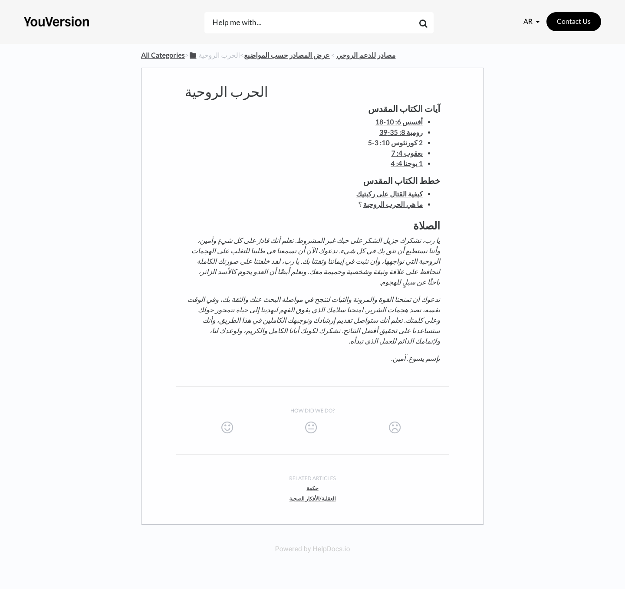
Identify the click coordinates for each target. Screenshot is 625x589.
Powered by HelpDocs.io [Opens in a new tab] (312, 549)
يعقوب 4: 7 (407, 153)
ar (528, 21)
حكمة (312, 488)
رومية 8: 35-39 (401, 132)
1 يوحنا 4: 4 (407, 164)
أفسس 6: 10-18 (399, 122)
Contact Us (574, 21)
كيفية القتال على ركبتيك (389, 194)
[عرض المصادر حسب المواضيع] (286, 55)
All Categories (163, 55)
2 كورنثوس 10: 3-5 (395, 143)
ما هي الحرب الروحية (393, 204)
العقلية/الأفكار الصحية (312, 498)
